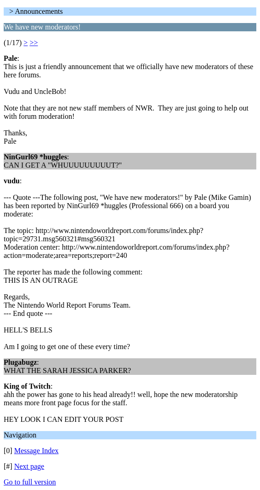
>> (34, 43)
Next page (29, 466)
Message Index (36, 451)
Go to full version (30, 482)
